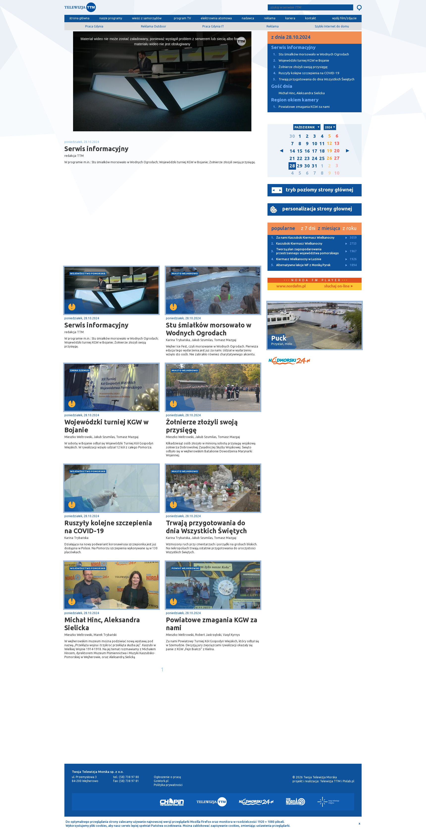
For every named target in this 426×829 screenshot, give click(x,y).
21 (292, 158)
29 (299, 165)
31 (314, 165)
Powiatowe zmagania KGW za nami (211, 623)
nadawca (248, 18)
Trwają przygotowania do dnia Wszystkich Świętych (206, 526)
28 (292, 165)
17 (314, 151)
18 (322, 151)
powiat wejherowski (185, 568)
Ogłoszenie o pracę (167, 777)
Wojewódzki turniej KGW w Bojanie (106, 426)
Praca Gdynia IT (213, 26)
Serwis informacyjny (96, 325)
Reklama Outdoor (153, 26)
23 (307, 158)
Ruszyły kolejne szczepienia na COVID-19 (108, 526)
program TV (182, 18)
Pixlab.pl (348, 781)
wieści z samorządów (146, 18)
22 (299, 158)
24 (314, 158)
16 (307, 151)
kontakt (310, 18)
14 (292, 151)
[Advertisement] (113, 226)
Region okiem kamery (295, 99)
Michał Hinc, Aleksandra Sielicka (102, 623)
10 (314, 143)
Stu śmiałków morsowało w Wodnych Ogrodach (208, 329)
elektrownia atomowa (216, 18)
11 (322, 143)
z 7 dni (308, 228)
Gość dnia (281, 86)
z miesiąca (329, 228)
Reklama (272, 26)
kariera (290, 18)
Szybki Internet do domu (332, 26)
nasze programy (110, 18)
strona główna (79, 18)
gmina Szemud (79, 370)
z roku (350, 228)
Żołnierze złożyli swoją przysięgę (202, 426)
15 (299, 151)
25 (322, 158)
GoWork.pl (161, 781)
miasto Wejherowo (185, 273)
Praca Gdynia (94, 26)
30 (292, 136)
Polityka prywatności (168, 784)
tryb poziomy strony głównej (319, 189)
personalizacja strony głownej (317, 208)
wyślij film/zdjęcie (344, 18)
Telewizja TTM (330, 781)
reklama (269, 18)
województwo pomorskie (88, 273)
